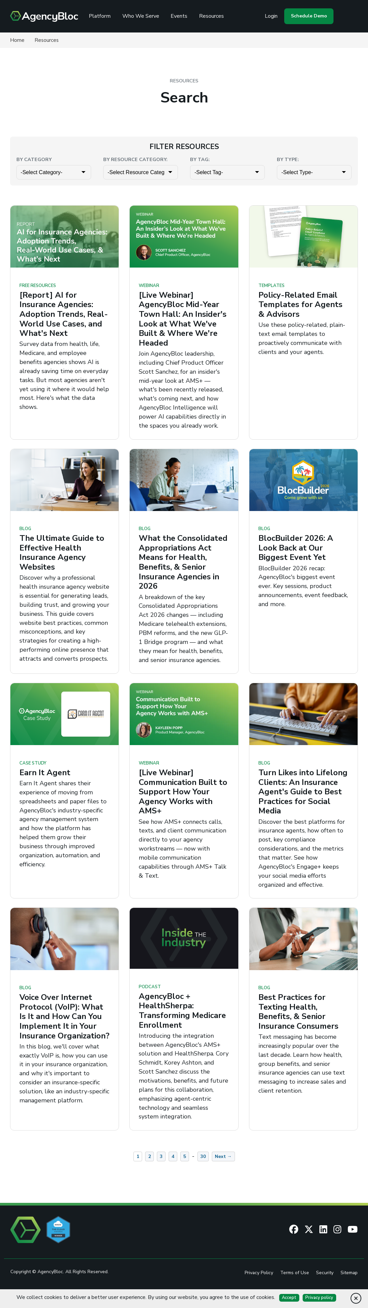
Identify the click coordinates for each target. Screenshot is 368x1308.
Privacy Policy (258, 1286)
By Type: (288, 159)
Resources (213, 16)
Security (324, 1286)
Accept (289, 1298)
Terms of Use (294, 1286)
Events (181, 16)
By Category (34, 159)
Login (270, 16)
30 (203, 1169)
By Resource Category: (135, 159)
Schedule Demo (308, 16)
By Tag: (200, 159)
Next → (223, 1169)
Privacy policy (319, 1298)
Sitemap (349, 1286)
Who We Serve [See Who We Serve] (142, 16)
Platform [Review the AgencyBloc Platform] (102, 16)
